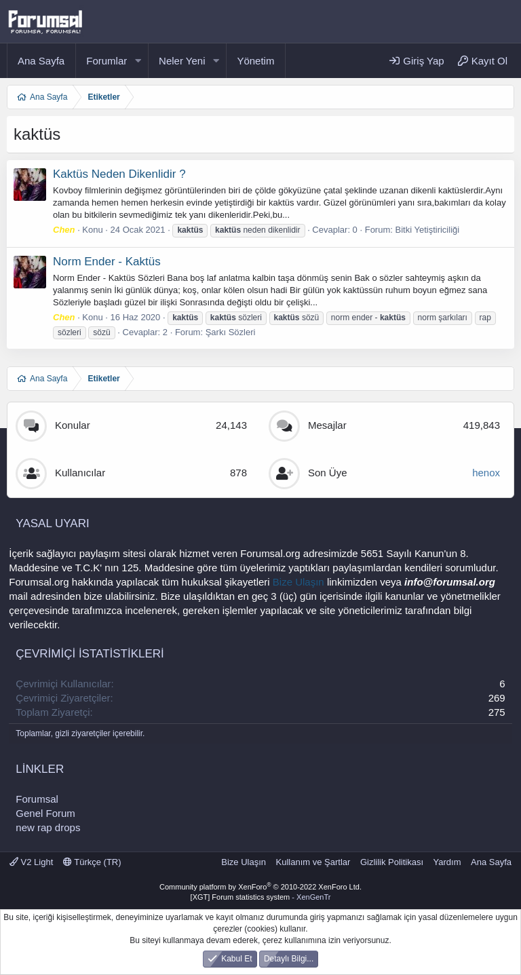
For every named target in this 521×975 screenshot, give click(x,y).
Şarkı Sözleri (231, 332)
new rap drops (48, 827)
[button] (137, 60)
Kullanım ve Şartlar (313, 862)
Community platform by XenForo (260, 887)
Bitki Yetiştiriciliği (427, 230)
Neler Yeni (182, 60)
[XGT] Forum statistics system (261, 897)
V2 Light (31, 862)
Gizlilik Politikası (391, 862)
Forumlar (106, 60)
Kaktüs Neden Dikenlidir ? (119, 174)
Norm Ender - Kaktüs (107, 261)
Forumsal (37, 799)
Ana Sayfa (41, 60)
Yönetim (255, 60)
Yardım (447, 862)
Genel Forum (45, 813)
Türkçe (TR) (92, 862)
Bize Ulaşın (298, 582)
